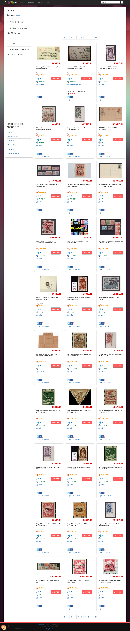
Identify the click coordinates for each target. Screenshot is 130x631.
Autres (103, 315)
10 (96, 38)
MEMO (47, 2)
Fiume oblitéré (12, 145)
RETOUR (18, 15)
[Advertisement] (19, 89)
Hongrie (41, 84)
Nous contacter (41, 629)
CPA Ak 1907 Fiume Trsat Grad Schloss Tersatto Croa (77, 67)
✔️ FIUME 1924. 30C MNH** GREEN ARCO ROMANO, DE (109, 185)
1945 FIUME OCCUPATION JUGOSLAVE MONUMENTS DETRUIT (48, 241)
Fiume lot (11, 149)
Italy (71, 371)
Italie (102, 84)
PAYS (39, 2)
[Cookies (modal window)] (3, 627)
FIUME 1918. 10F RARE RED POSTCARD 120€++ (107, 128)
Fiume (10, 132)
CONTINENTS (30, 2)
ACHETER (55, 78)
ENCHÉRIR (86, 78)
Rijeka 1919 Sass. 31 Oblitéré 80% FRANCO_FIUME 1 (47, 298)
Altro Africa (105, 258)
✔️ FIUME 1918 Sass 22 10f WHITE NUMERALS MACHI (109, 581)
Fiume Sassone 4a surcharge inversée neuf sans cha (45, 128)
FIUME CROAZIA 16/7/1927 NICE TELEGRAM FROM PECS (46, 355)
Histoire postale (75, 84)
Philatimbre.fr (40, 625)
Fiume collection (13, 153)
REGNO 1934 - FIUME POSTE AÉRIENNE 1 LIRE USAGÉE (107, 67)
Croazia (41, 371)
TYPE (20, 2)
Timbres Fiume (13, 136)
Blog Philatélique (51, 629)
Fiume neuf (11, 140)
